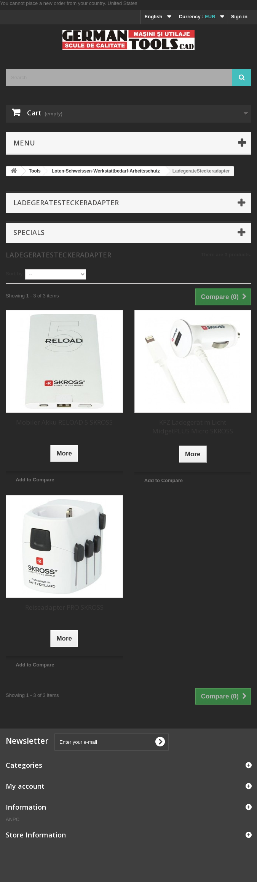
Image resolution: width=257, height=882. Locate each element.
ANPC (12, 819)
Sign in (239, 16)
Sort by (14, 273)
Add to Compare (35, 480)
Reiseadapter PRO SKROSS (64, 607)
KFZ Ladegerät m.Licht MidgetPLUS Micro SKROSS (192, 426)
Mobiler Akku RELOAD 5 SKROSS (64, 422)
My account (25, 786)
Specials (29, 232)
